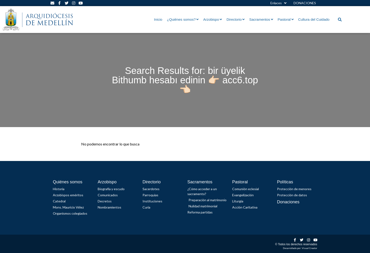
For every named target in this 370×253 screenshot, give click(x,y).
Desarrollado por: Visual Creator (300, 248)
